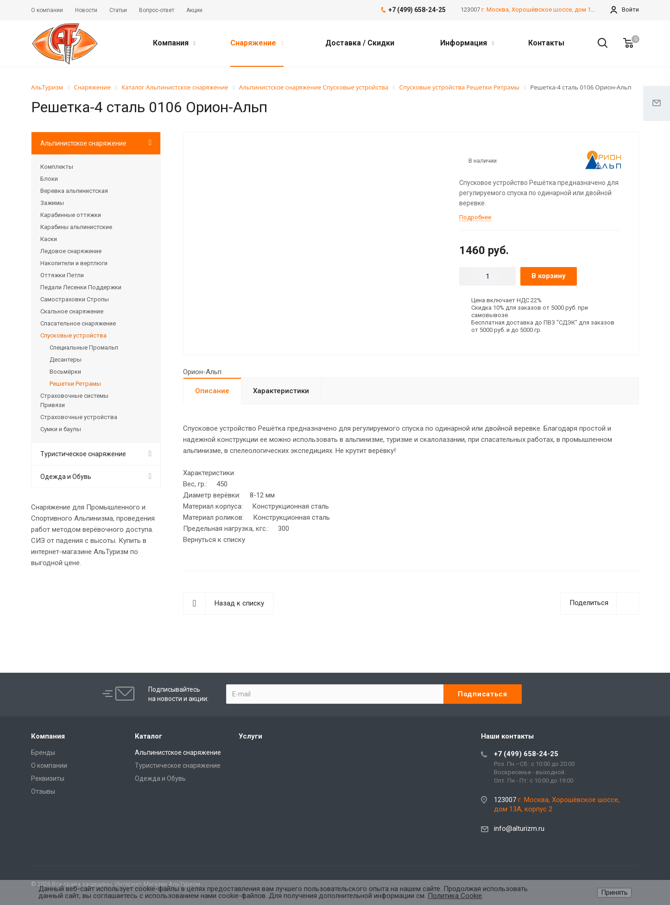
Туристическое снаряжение (83, 454)
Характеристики (281, 391)
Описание (212, 391)
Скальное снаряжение (71, 311)
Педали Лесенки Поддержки (80, 287)
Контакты (546, 42)
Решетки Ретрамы (75, 383)
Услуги (250, 736)
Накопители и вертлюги (73, 263)
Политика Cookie (455, 896)
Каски (48, 239)
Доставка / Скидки (359, 42)
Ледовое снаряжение (70, 251)
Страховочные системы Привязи (74, 400)
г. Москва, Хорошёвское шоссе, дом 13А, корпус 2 (553, 9)
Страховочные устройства (78, 417)
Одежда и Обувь (65, 476)
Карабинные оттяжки (70, 214)
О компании (49, 765)
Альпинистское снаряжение (83, 143)
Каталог (148, 736)
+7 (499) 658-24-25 (526, 754)
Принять (614, 892)
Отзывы (43, 791)
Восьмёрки (65, 371)
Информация (467, 42)
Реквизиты (47, 778)
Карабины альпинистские (76, 226)
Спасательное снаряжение (78, 323)
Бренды (43, 752)
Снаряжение (256, 42)
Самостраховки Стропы (74, 299)
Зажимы (52, 202)
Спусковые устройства (73, 335)
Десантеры (66, 359)
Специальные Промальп (84, 347)
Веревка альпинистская (74, 190)
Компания (174, 42)
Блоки (49, 178)
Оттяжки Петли (62, 275)
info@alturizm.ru (519, 828)
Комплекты (56, 166)
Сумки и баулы (60, 429)
